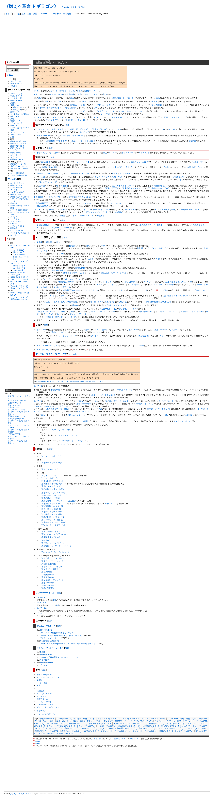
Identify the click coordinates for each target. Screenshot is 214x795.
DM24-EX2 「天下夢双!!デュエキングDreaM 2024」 (61, 635)
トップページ (15, 81)
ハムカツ (90, 259)
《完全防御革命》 (47, 575)
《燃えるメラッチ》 (114, 305)
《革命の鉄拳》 (46, 572)
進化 (72, 311)
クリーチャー (127, 153)
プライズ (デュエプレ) (184, 731)
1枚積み (63, 209)
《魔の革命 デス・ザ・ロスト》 (151, 225)
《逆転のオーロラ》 (77, 105)
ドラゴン (154, 719)
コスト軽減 (60, 311)
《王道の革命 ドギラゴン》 (51, 498)
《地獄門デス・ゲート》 (106, 111)
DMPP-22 (39, 406)
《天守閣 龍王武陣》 (48, 564)
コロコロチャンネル (18, 279)
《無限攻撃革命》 (47, 583)
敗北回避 (70, 94)
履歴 (35, 13)
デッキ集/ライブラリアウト (18, 400)
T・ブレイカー (43, 683)
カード (144, 290)
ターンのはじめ (56, 94)
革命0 (82, 721)
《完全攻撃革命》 (47, 577)
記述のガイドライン (18, 143)
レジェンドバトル (17, 226)
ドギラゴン (41, 711)
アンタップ (38, 117)
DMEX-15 (123, 302)
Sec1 (47, 603)
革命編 (39, 242)
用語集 (13, 103)
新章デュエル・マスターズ (175, 117)
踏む (58, 314)
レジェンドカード (100, 330)
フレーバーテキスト (45, 592)
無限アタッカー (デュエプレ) (47, 731)
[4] (57, 469)
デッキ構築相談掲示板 (19, 175)
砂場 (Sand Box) (16, 159)
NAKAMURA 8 (46, 630)
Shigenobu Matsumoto (49, 641)
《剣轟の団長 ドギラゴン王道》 (53, 517)
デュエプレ (12, 179)
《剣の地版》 (45, 540)
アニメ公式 (14, 275)
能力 (105, 94)
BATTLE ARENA (16, 230)
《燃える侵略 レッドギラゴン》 (53, 501)
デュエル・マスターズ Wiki (72, 7)
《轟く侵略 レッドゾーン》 (72, 135)
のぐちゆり (44, 660)
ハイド (79, 279)
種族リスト (14, 116)
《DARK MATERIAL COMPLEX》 (158, 302)
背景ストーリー (16, 121)
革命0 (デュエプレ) (147, 728)
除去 (105, 153)
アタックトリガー (57, 117)
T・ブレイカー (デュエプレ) (50, 728)
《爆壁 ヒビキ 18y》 (99, 129)
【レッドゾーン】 (82, 162)
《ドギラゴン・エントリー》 (52, 566)
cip (180, 179)
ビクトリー (41, 330)
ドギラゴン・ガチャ (182, 421)
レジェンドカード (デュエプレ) (114, 731)
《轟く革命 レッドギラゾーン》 (53, 543)
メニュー (11, 75)
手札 (51, 153)
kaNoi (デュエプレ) (55, 733)
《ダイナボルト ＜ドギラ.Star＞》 (54, 534)
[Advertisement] (107, 38)
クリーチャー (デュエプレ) (100, 723)
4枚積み (118, 212)
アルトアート (96, 336)
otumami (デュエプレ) (74, 733)
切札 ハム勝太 (58, 270)
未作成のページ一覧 (18, 164)
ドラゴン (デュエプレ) (107, 726)
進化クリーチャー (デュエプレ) (74, 723)
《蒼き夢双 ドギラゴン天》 (51, 512)
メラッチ (126, 320)
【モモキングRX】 (54, 197)
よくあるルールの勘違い (19, 114)
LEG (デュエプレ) (91, 731)
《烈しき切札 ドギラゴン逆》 (52, 520)
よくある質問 (18, 254)
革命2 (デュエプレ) (72, 728)
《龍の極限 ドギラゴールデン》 (113, 273)
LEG (179, 721)
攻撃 (113, 311)
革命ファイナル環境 (139, 162)
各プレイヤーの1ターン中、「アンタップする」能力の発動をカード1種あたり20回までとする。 (70, 381)
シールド (153, 101)
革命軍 (79, 91)
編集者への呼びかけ (18, 141)
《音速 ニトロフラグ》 (99, 311)
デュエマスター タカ (108, 309)
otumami (49, 663)
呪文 (167, 209)
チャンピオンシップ (101, 209)
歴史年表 (13, 125)
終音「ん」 (159, 721)
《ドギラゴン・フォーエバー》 (53, 493)
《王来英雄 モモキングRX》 (123, 186)
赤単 (79, 719)
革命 (35, 94)
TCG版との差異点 (17, 192)
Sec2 (47, 608)
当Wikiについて (16, 84)
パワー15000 (173, 719)
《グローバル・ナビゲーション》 (132, 111)
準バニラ (86, 101)
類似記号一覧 (15, 152)
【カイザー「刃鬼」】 (123, 167)
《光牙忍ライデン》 (53, 120)
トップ (9, 13)
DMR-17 (37, 91)
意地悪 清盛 (80, 268)
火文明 (72, 719)
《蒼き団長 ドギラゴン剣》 (75, 120)
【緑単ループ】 (197, 162)
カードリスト (18, 266)
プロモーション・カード (50, 638)
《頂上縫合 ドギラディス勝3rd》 (53, 522)
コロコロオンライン (18, 277)
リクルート (174, 330)
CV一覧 (13, 235)
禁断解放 (192, 141)
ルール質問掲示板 (17, 173)
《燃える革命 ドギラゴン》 (31, 6)
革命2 (52, 721)
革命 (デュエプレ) (89, 728)
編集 (23, 13)
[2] (71, 349)
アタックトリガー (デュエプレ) (170, 728)
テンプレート (15, 150)
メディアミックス (17, 132)
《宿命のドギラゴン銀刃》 (51, 486)
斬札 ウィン (110, 302)
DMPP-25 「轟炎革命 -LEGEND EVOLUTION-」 (60, 657)
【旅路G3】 (53, 209)
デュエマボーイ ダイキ (128, 309)
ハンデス (112, 153)
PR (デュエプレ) (166, 731)
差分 (29, 13)
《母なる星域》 (156, 105)
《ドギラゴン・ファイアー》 (52, 580)
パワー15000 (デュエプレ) (148, 726)
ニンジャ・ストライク (115, 117)
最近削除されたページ (19, 168)
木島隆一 (86, 421)
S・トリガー (81, 111)
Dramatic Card (144, 336)
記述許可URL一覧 (17, 148)
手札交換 (64, 186)
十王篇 (42, 177)
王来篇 (42, 186)
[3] (87, 349)
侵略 (88, 246)
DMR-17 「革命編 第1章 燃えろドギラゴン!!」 (59, 633)
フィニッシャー (117, 203)
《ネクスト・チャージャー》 (52, 561)
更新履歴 (13, 86)
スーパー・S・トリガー (79, 173)
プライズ (64, 444)
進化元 (114, 173)
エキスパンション (17, 94)
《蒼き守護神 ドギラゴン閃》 (52, 506)
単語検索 (57, 13)
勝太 (58, 290)
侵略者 (72, 246)
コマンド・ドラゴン (130, 719)
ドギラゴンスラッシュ (68, 435)
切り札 (158, 259)
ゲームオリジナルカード (19, 233)
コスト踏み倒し (125, 173)
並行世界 (72, 501)
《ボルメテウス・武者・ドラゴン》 (52, 129)
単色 (81, 132)
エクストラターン (90, 290)
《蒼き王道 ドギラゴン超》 (51, 509)
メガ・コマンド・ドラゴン (65, 91)
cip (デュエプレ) (106, 728)
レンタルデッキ (16, 188)
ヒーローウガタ (96, 302)
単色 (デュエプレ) (156, 723)
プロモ (141, 345)
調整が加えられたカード (19, 197)
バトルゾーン (148, 282)
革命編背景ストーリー (46, 225)
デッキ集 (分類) (16, 100)
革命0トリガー (117, 177)
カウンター (77, 415)
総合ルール (17, 107)
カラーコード (15, 155)
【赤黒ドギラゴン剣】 (194, 167)
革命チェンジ (42, 153)
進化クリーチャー (91, 91)
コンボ (97, 332)
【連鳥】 (166, 167)
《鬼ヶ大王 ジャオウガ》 (48, 182)
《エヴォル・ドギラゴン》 (158, 248)
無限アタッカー (90, 94)
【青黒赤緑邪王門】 (42, 203)
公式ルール (14, 105)
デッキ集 (13, 190)
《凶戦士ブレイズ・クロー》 (192, 311)
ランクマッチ (15, 221)
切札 (58, 242)
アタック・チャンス (101, 177)
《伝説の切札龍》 (47, 585)
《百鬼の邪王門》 (14, 434)
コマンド (144, 719)
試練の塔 (13, 228)
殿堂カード (14, 112)
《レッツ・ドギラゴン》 (50, 478)
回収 (57, 153)
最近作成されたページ (19, 166)
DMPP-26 (38, 401)
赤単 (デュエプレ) (139, 723)
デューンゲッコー (14, 405)
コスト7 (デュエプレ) (175, 723)
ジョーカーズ (130, 209)
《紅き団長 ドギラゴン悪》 (51, 514)
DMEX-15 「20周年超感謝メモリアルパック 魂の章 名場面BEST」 (68, 644)
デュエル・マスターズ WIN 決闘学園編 (60, 302)
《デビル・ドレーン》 (144, 404)
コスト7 (92, 719)
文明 (12, 119)
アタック (170, 284)
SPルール (14, 224)
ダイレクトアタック (61, 287)
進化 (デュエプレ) (168, 726)
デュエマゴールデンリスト (48, 345)
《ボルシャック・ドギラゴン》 (83, 141)
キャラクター (15, 134)
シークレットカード (67, 336)
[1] (157, 290)
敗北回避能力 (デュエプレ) (126, 728)
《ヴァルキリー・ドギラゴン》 (53, 525)
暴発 (173, 209)
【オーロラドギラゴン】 (49, 108)
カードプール (61, 406)
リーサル (94, 401)
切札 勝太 (50, 242)
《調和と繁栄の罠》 (49, 167)
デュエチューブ (43, 350)
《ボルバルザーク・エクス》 (83, 216)
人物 (12, 137)
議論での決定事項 (17, 146)
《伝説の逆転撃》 (47, 588)
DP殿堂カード (15, 194)
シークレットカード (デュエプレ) (143, 731)
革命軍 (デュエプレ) (126, 726)
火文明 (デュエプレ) (122, 723)
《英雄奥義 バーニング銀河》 (52, 558)
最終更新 (67, 13)
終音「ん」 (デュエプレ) (72, 731)
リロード (45, 13)
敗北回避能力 (43, 206)
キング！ (48, 279)
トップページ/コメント (16, 410)
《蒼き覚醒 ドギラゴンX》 (51, 503)
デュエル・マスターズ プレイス (50, 354)
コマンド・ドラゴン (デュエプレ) (61, 726)
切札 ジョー (70, 279)
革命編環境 (45, 162)
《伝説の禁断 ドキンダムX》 (56, 141)
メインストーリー (17, 217)
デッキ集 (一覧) (16, 98)
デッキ (86, 132)
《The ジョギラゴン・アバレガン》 (55, 552)
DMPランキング (16, 272)
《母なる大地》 (129, 282)
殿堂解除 (100, 216)
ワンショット (89, 203)
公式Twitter (17, 270)
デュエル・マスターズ (46, 626)
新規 (18, 13)
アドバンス (86, 209)
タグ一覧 (13, 157)
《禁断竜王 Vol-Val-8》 (66, 282)
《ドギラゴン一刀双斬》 (50, 569)
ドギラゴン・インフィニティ (72, 441)
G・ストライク (158, 284)
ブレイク (111, 284)
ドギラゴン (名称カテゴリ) (141, 721)
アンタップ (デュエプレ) (195, 728)
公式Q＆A (17, 110)
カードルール (18, 268)
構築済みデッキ (16, 96)
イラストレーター (17, 123)
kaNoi (42, 663)
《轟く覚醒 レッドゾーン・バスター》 (56, 546)
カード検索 (17, 250)
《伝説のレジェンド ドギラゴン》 (54, 495)
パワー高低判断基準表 (19, 210)
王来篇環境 (38, 197)
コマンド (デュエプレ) (86, 726)
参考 (36, 741)
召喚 (95, 108)
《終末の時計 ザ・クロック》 (123, 98)
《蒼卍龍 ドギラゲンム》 (50, 537)
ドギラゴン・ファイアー (61, 430)
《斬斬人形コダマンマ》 (78, 129)
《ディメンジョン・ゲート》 (97, 212)
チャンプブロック (166, 401)
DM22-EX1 (38, 209)
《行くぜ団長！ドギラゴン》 (52, 481)
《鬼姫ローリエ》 (160, 330)
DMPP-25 (38, 386)
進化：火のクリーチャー (196, 719)
